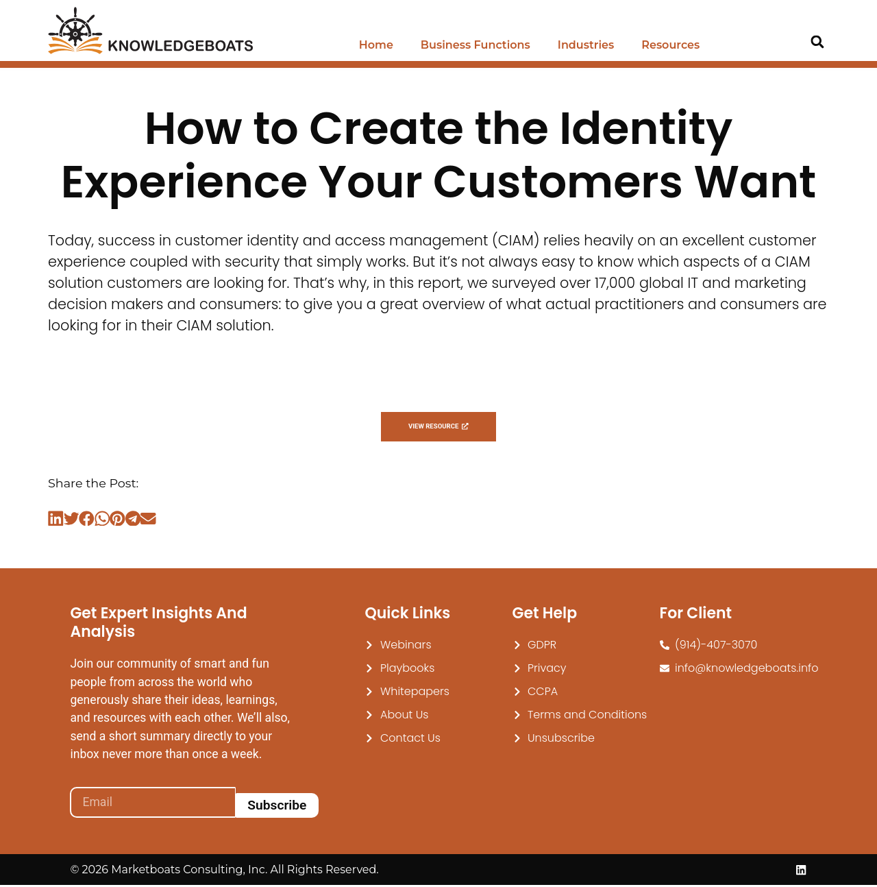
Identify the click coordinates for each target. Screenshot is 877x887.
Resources (670, 44)
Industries (586, 44)
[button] (817, 42)
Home (376, 44)
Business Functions (475, 44)
